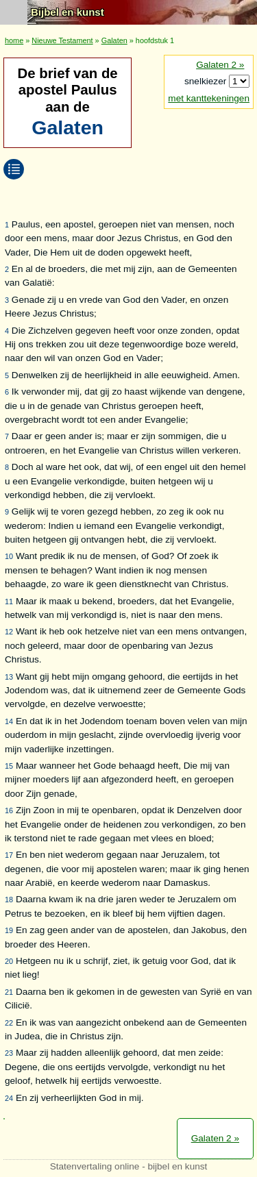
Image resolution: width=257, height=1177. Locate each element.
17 (9, 855)
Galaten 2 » (220, 65)
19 (9, 930)
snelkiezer (206, 81)
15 (9, 766)
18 (9, 899)
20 (9, 961)
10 (9, 556)
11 (9, 601)
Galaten (114, 40)
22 (9, 1023)
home (14, 40)
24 (9, 1098)
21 (9, 992)
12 (9, 632)
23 (9, 1053)
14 (9, 721)
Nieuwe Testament (62, 40)
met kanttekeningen (208, 98)
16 (9, 810)
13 (9, 677)
